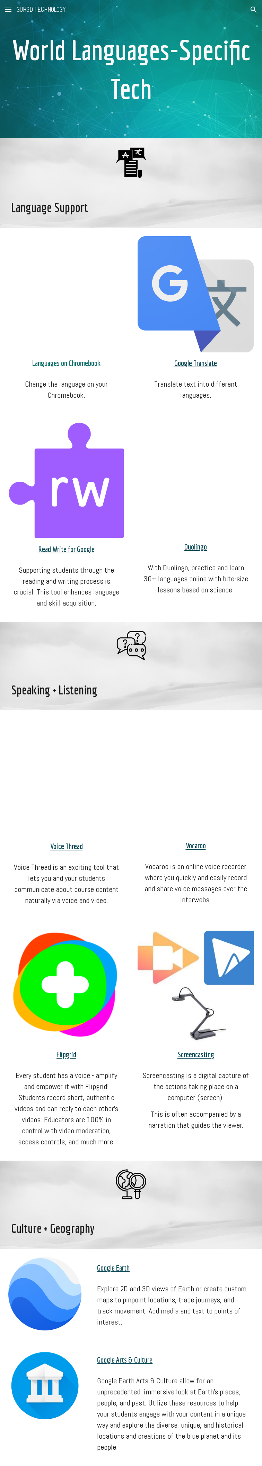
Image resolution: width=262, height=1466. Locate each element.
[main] (131, 69)
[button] (8, 9)
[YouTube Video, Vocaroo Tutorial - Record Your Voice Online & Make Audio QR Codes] (196, 777)
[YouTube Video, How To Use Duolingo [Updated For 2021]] (196, 479)
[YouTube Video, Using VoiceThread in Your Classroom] (66, 777)
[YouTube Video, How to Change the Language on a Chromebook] (66, 294)
